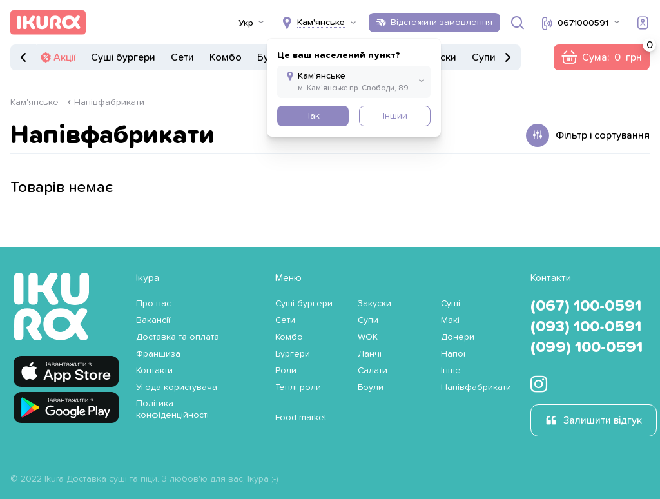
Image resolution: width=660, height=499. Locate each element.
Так (313, 116)
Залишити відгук (602, 420)
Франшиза (158, 353)
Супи (484, 57)
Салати (372, 370)
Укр (245, 23)
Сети (182, 57)
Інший (395, 116)
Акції (64, 57)
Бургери (292, 353)
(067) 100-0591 (585, 306)
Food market (301, 417)
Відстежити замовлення (441, 22)
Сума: (616, 53)
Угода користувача (176, 387)
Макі (450, 320)
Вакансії (153, 320)
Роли (285, 370)
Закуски (374, 303)
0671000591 (583, 23)
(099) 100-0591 (586, 347)
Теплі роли (298, 387)
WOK (368, 337)
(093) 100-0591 (585, 327)
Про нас (153, 303)
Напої (453, 353)
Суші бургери (123, 57)
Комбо (225, 57)
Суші (450, 303)
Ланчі (370, 353)
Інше (451, 370)
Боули (370, 387)
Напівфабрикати (109, 102)
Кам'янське (34, 102)
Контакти (154, 370)
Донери (457, 337)
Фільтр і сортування (603, 135)
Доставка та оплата (177, 337)
